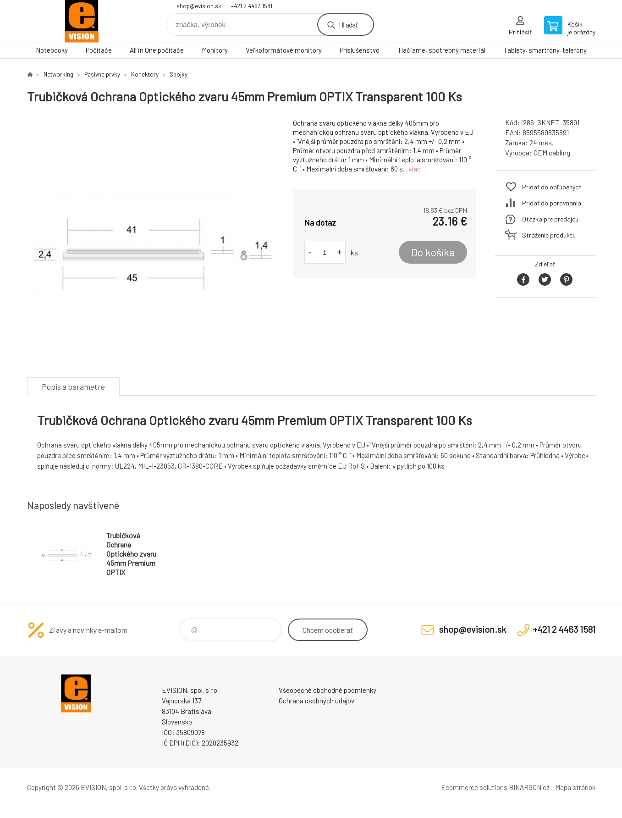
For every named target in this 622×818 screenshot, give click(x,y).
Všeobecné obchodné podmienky (327, 690)
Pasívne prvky (102, 74)
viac (414, 169)
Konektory (145, 74)
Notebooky (52, 50)
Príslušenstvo (360, 50)
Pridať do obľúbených (552, 187)
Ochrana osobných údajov (316, 700)
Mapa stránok (575, 787)
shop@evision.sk (198, 6)
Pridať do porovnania (551, 203)
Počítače (99, 50)
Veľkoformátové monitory (284, 50)
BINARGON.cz (529, 787)
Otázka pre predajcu (550, 219)
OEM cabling (552, 153)
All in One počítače (157, 50)
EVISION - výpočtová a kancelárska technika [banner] (82, 21)
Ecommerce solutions (474, 787)
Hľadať (348, 24)
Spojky (178, 74)
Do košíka (433, 252)
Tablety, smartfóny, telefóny (545, 50)
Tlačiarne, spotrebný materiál (441, 50)
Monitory (215, 50)
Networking (58, 74)
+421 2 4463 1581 (251, 6)
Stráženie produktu (549, 235)
